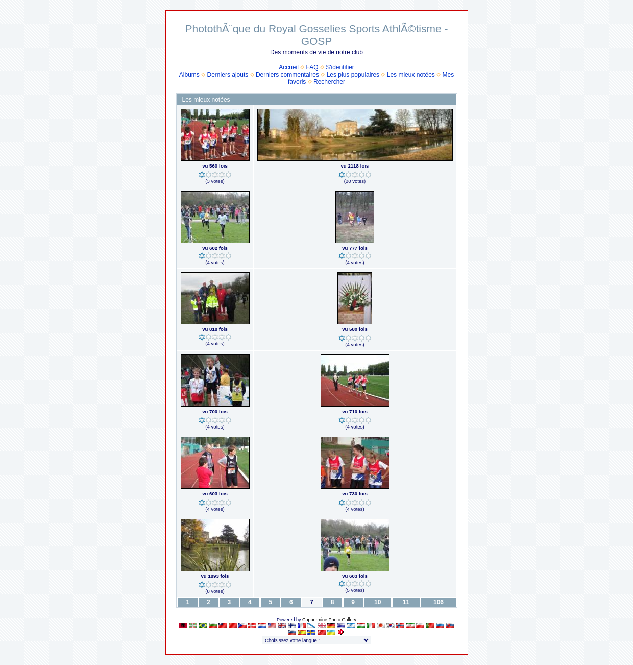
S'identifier (340, 67)
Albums (189, 74)
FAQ (312, 67)
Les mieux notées (411, 74)
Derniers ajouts (228, 74)
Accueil (289, 67)
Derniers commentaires (287, 74)
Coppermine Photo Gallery (329, 619)
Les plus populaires (353, 74)
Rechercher (329, 81)
